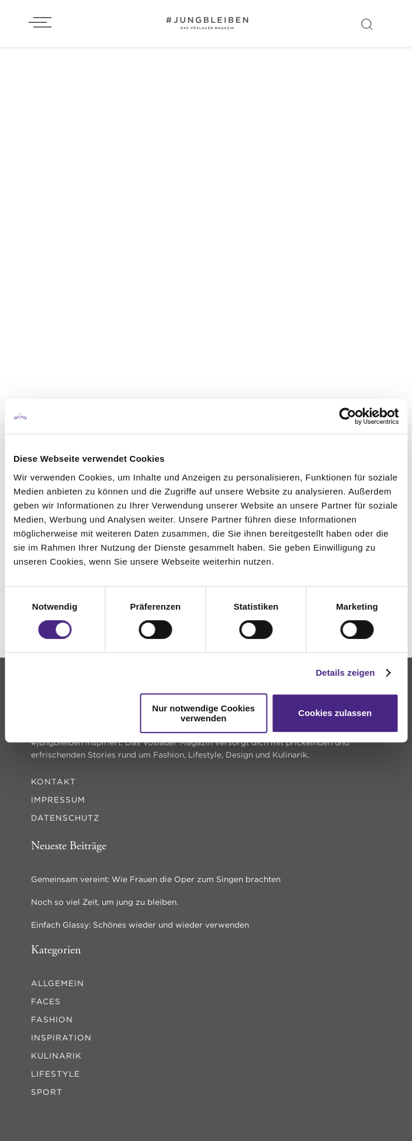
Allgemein (57, 983)
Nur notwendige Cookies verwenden (203, 713)
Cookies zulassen (335, 713)
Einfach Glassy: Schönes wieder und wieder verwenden (140, 924)
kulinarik (56, 1055)
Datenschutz (65, 817)
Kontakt (53, 781)
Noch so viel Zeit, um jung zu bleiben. (104, 902)
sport (47, 1092)
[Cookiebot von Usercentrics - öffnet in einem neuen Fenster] (347, 416)
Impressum (58, 799)
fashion (52, 1019)
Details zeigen (345, 672)
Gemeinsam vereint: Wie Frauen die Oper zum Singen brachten (156, 879)
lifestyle (55, 1073)
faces (46, 1001)
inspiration (61, 1037)
